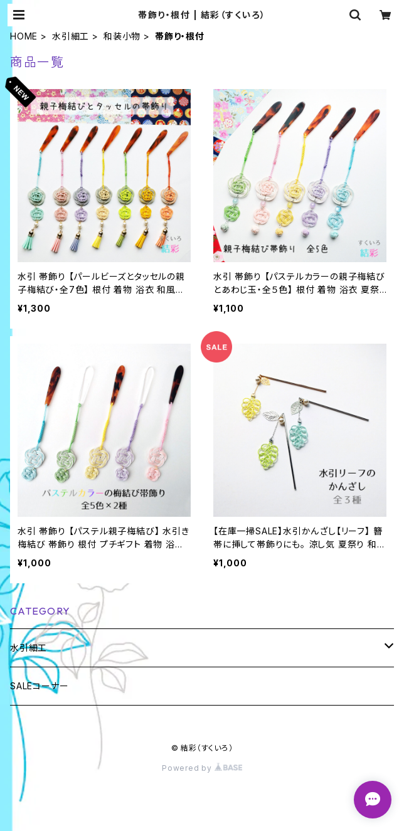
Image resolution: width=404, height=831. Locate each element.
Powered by (202, 768)
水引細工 (70, 36)
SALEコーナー (39, 685)
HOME (24, 36)
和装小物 (122, 36)
